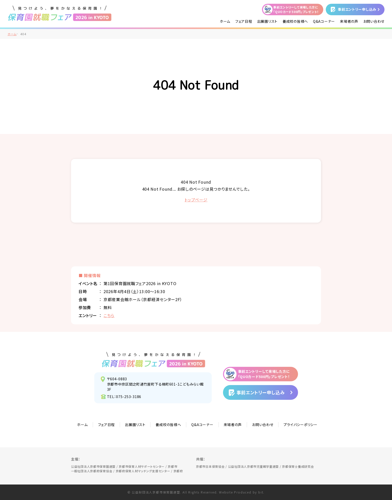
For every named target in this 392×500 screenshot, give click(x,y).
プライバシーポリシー (300, 424)
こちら (109, 315)
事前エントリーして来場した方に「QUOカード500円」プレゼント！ (296, 9)
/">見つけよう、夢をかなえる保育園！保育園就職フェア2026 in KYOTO (60, 13)
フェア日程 (243, 21)
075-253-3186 (128, 396)
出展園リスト (267, 21)
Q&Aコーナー (324, 21)
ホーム (225, 21)
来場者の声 (349, 21)
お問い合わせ (373, 21)
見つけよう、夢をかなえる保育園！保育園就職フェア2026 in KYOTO (154, 359)
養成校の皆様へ (295, 21)
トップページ (195, 200)
